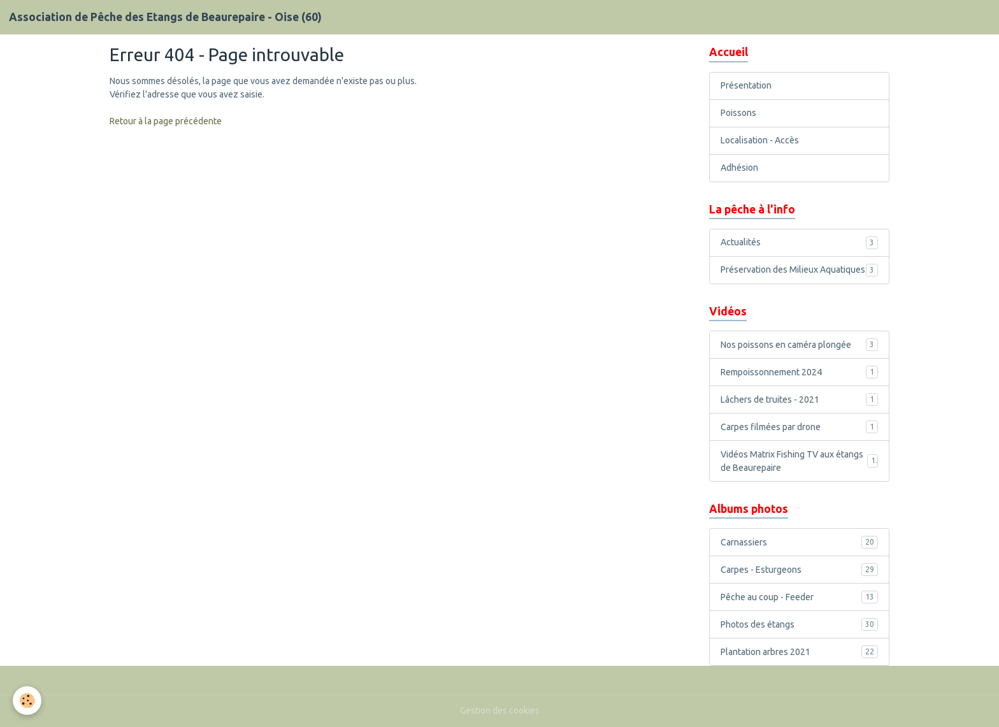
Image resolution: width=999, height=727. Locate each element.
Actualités (799, 242)
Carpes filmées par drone (799, 427)
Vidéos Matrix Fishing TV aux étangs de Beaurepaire (799, 461)
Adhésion (739, 167)
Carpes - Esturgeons (799, 569)
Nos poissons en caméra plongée (799, 344)
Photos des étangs (799, 624)
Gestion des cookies (500, 710)
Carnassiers (799, 542)
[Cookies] (27, 700)
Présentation (746, 85)
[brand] (165, 17)
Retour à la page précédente (166, 121)
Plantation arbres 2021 (799, 651)
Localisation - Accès (760, 140)
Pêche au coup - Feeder (799, 597)
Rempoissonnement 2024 (799, 372)
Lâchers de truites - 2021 (799, 399)
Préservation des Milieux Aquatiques (799, 270)
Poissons (738, 113)
